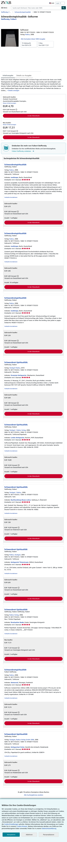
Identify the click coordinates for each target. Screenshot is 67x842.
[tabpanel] (32, 85)
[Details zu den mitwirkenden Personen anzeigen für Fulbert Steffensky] (8, 19)
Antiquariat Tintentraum (19, 562)
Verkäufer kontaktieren (10, 197)
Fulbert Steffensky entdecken (23, 151)
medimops (14, 177)
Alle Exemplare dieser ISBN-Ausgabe (33, 39)
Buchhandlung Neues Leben (21, 500)
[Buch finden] (64, 7)
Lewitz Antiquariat (17, 437)
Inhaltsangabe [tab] (8, 75)
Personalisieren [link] (48, 834)
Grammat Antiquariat (18, 375)
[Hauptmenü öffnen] (5, 7)
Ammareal (14, 682)
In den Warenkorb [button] (33, 116)
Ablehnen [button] (29, 834)
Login (57, 3)
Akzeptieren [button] (11, 834)
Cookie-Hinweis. (22, 826)
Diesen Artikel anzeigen (9, 103)
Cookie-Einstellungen (11, 824)
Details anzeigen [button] (13, 90)
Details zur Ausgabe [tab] (23, 75)
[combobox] (36, 7)
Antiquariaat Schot (17, 747)
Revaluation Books (17, 622)
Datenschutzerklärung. (49, 828)
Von (29, 44)
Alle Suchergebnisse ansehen (33, 795)
